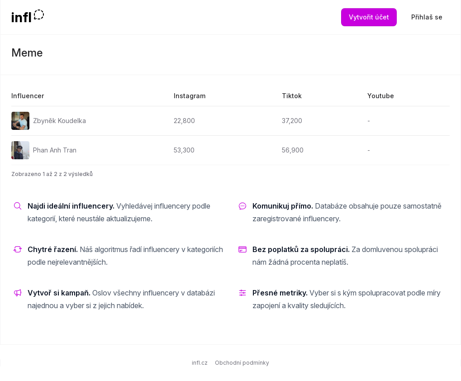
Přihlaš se (426, 17)
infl (21, 17)
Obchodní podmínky (242, 362)
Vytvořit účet (369, 17)
